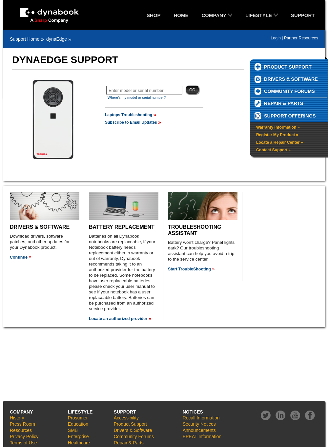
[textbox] (144, 90)
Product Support (130, 424)
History (17, 417)
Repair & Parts (129, 442)
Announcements (199, 430)
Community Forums (134, 436)
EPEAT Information (202, 436)
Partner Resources (301, 38)
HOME (181, 15)
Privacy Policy (24, 436)
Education (78, 424)
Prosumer (78, 417)
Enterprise (78, 436)
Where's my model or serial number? (137, 97)
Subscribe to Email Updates (131, 122)
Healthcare (79, 442)
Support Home (24, 39)
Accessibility (126, 417)
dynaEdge (56, 39)
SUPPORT (303, 15)
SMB (73, 430)
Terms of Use (23, 442)
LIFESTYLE (258, 15)
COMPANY (214, 15)
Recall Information (201, 417)
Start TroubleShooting (189, 269)
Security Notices (199, 424)
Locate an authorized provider (118, 318)
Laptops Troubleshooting (128, 115)
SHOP (154, 15)
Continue (19, 257)
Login (276, 38)
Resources (21, 430)
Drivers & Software (133, 430)
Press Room (22, 424)
